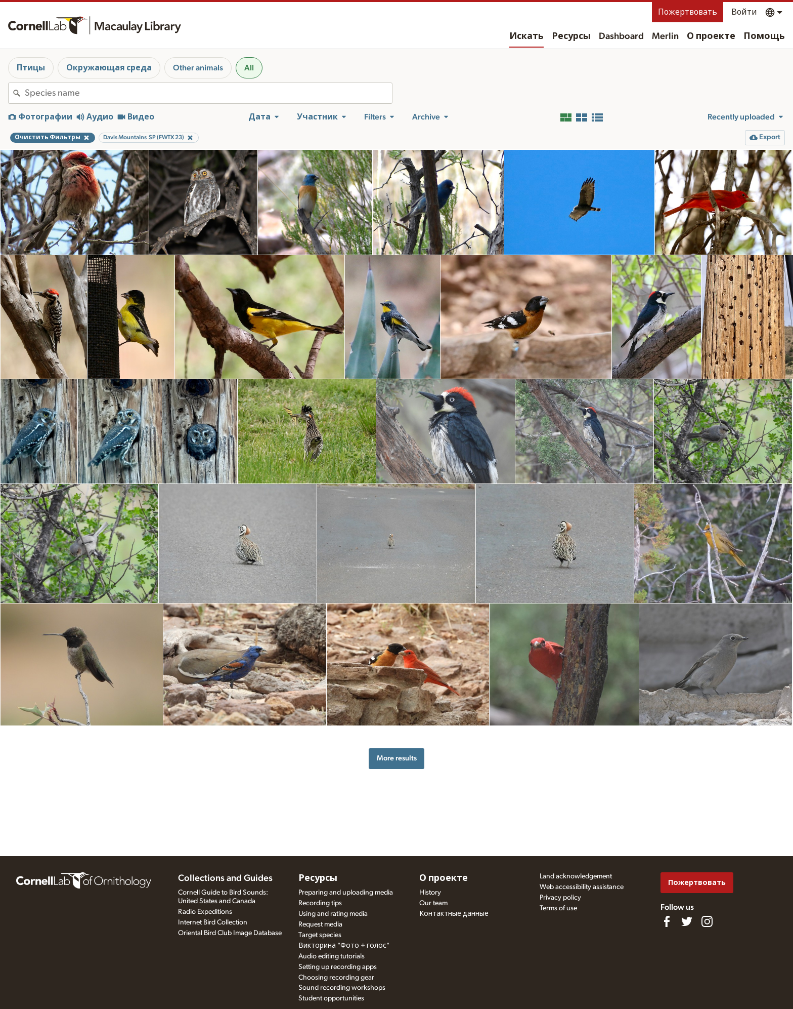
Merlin (665, 36)
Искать (526, 36)
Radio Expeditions (205, 911)
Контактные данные (454, 913)
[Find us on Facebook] (666, 921)
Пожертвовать (687, 12)
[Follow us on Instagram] (707, 921)
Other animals (198, 68)
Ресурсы (571, 36)
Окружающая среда (109, 68)
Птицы (31, 68)
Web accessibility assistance (582, 887)
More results (397, 758)
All (249, 68)
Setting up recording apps (337, 967)
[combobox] (208, 93)
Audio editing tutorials (331, 956)
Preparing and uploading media (345, 892)
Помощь (764, 36)
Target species (319, 935)
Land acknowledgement (576, 876)
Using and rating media (333, 913)
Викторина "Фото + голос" (343, 945)
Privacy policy (560, 897)
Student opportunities (331, 998)
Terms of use (558, 908)
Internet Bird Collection (212, 922)
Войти (744, 12)
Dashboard (621, 36)
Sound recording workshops (341, 987)
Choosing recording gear (336, 977)
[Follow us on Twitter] (687, 921)
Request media (320, 924)
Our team (433, 903)
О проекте (711, 36)
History (430, 892)
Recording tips (320, 903)
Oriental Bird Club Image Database (230, 933)
